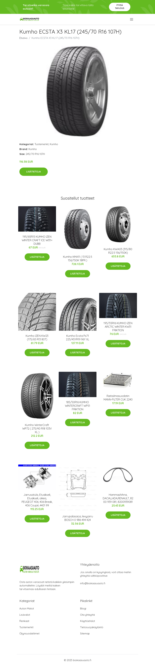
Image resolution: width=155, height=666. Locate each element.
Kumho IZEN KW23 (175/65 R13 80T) (37, 337)
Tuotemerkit (42, 144)
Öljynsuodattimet (29, 633)
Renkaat (24, 621)
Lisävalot (24, 614)
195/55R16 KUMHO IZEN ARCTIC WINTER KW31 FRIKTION (118, 326)
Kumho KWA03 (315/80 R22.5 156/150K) (118, 250)
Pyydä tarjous (119, 6)
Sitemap (85, 633)
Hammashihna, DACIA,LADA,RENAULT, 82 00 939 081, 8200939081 (118, 498)
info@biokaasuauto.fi (92, 583)
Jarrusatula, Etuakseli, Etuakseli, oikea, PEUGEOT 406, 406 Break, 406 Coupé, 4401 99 (37, 500)
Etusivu (23, 38)
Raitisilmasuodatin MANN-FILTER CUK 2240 (118, 397)
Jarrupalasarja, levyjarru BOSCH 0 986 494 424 (77, 518)
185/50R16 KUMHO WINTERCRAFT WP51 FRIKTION (77, 405)
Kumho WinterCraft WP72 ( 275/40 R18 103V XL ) (37, 428)
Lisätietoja (33, 171)
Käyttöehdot (87, 621)
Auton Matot (26, 608)
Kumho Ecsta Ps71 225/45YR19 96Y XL (77, 337)
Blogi (83, 608)
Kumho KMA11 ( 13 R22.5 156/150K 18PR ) (77, 258)
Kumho (54, 144)
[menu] (132, 19)
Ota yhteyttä (87, 614)
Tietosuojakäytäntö (91, 627)
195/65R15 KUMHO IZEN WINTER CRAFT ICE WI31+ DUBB (37, 240)
